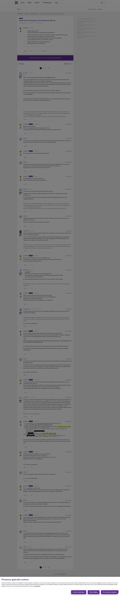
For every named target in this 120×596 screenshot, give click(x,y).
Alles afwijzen (93, 592)
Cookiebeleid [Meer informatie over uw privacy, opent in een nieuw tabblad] (37, 586)
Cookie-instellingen (78, 592)
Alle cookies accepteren (110, 592)
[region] (60, 586)
